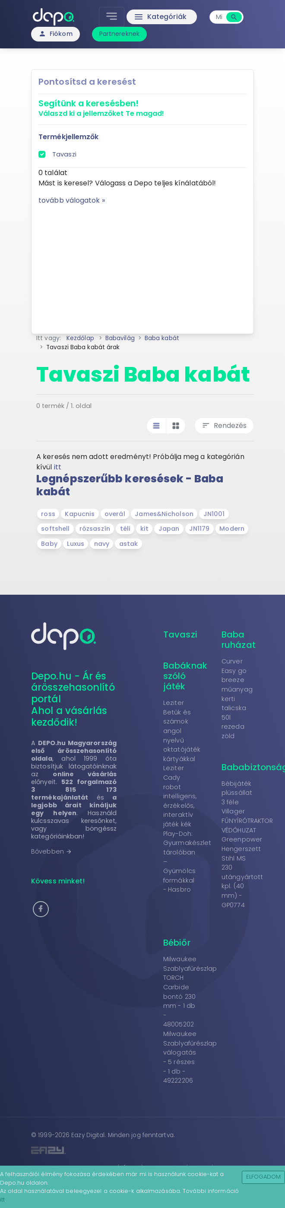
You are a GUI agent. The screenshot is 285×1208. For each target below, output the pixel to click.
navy (101, 543)
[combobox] (219, 17)
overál (114, 514)
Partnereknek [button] (119, 33)
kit (144, 528)
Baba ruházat (239, 639)
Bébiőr (176, 943)
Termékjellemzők (68, 137)
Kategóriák (160, 17)
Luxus (75, 543)
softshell (55, 528)
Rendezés (224, 425)
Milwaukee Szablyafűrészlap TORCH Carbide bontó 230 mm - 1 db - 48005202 (190, 992)
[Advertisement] (142, 266)
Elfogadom (263, 1177)
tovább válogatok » (71, 200)
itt (57, 467)
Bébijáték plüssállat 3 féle (237, 792)
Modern (231, 528)
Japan (169, 528)
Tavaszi (64, 154)
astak (128, 543)
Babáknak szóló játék (185, 676)
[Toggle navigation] (111, 17)
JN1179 (199, 528)
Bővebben (51, 851)
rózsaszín (94, 528)
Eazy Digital (87, 1135)
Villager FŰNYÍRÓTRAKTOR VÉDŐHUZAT (247, 820)
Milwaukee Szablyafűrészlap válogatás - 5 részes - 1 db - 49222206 (190, 1057)
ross (48, 514)
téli (125, 528)
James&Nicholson (164, 514)
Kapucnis (80, 514)
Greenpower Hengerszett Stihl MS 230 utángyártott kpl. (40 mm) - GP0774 (242, 872)
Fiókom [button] (55, 33)
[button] (41, 909)
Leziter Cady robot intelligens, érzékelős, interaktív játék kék (179, 796)
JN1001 (214, 514)
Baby (49, 543)
